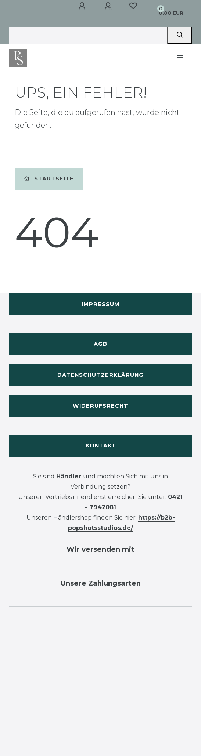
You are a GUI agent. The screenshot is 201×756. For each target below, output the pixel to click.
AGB (100, 344)
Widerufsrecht (100, 405)
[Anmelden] (81, 6)
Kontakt (101, 445)
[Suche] (179, 35)
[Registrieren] (108, 6)
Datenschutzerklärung (100, 375)
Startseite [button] (49, 178)
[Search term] (88, 35)
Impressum (101, 304)
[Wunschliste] (133, 6)
